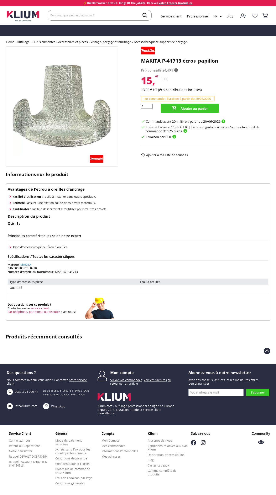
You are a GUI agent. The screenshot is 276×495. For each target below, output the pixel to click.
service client (39, 308)
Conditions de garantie (71, 458)
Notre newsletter (20, 451)
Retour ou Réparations (24, 446)
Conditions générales (70, 483)
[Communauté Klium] (261, 442)
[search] (145, 16)
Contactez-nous (20, 440)
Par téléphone (17, 312)
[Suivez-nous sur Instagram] (203, 444)
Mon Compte (110, 440)
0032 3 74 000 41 (22, 392)
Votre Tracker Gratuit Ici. (175, 3)
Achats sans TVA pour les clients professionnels (72, 451)
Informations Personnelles (119, 451)
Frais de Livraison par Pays (73, 478)
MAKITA (25, 265)
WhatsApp (54, 406)
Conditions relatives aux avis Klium (167, 448)
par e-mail (36, 312)
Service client (171, 16)
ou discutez (52, 312)
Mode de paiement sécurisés (68, 442)
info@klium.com (22, 406)
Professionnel (198, 16)
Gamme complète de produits (162, 472)
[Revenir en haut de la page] (267, 351)
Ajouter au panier (190, 108)
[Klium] (23, 15)
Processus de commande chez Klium (72, 471)
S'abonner (258, 392)
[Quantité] (147, 106)
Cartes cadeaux (158, 465)
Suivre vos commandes (126, 380)
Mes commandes (113, 446)
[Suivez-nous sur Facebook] (193, 444)
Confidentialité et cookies (72, 464)
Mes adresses (111, 456)
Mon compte (122, 372)
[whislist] (255, 16)
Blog (229, 16)
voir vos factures (155, 380)
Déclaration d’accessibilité (166, 455)
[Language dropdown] (218, 16)
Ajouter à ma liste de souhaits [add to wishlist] (164, 155)
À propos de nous (160, 440)
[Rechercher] (99, 15)
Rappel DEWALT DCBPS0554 (28, 456)
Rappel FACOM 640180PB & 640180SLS (28, 463)
